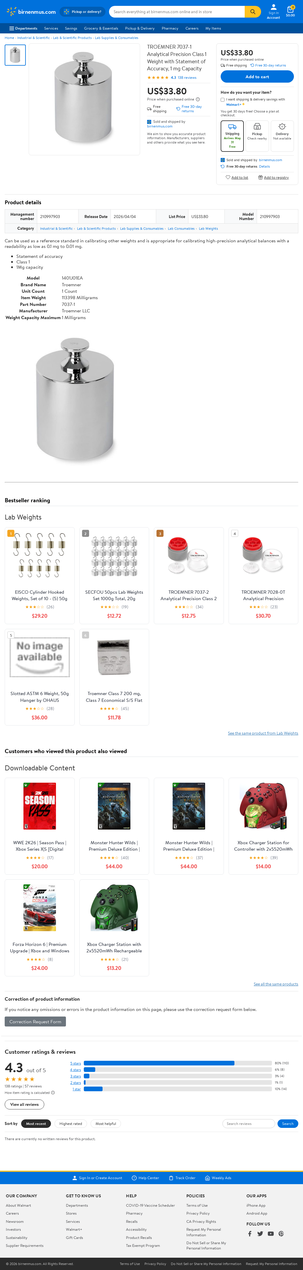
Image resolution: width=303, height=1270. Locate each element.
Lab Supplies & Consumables (116, 37)
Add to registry (273, 177)
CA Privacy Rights (201, 1221)
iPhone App (255, 1205)
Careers (191, 28)
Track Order (181, 1178)
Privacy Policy (198, 1213)
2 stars (75, 1082)
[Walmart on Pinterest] (281, 1234)
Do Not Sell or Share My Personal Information (206, 1245)
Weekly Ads (218, 1178)
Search (288, 1123)
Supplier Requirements (24, 1245)
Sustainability (17, 1237)
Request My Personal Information (203, 1232)
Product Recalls (139, 1237)
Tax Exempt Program (143, 1245)
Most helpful (106, 1123)
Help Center (145, 1178)
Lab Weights (208, 228)
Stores (71, 1213)
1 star (77, 1089)
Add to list (237, 177)
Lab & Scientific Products (72, 37)
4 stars (75, 1070)
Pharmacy (170, 28)
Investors (13, 1229)
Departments (23, 28)
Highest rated (70, 1123)
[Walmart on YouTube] (271, 1234)
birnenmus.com (160, 126)
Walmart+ (74, 1229)
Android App (256, 1213)
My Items (213, 28)
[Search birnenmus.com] (177, 12)
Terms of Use (197, 1205)
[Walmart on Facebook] (249, 1234)
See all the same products (276, 984)
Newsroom (15, 1221)
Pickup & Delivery (140, 28)
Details (264, 166)
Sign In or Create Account (97, 1178)
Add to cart (257, 76)
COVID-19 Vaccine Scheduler (150, 1205)
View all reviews (24, 1104)
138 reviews (187, 77)
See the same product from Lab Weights (263, 733)
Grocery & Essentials (101, 28)
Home (9, 37)
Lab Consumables (181, 228)
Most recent (36, 1123)
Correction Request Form (35, 1021)
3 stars (75, 1076)
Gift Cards (74, 1237)
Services (51, 28)
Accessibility (136, 1229)
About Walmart (18, 1205)
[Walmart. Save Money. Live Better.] (31, 11)
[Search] (253, 12)
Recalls (131, 1221)
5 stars (75, 1063)
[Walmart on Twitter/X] (260, 1234)
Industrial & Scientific (33, 37)
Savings (71, 28)
